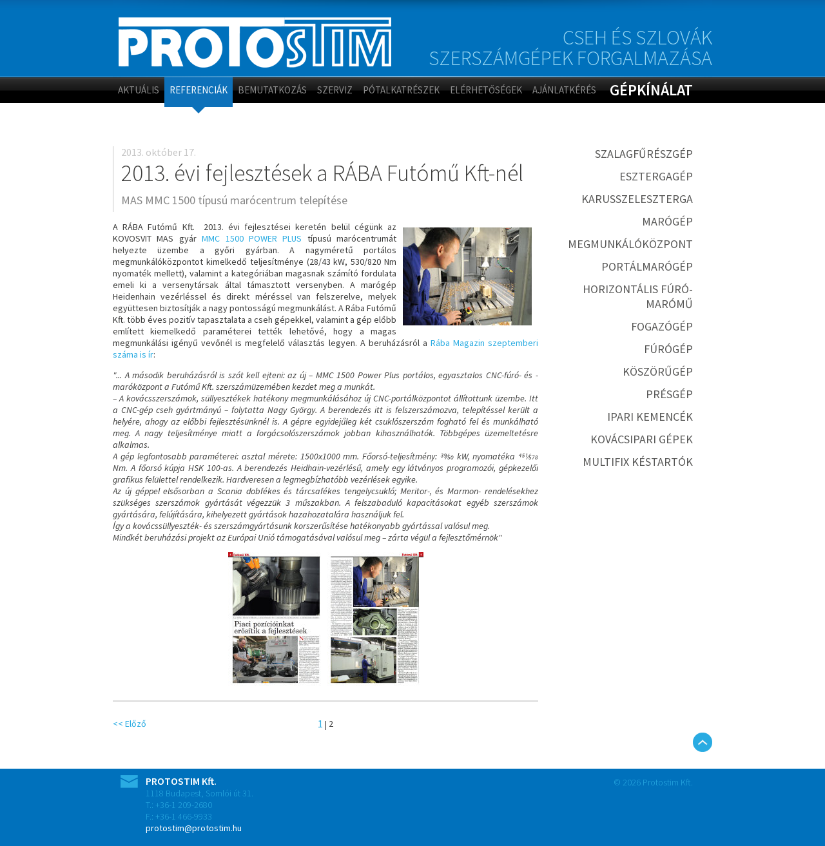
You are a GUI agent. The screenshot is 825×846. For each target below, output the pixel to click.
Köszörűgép (658, 371)
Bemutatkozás (272, 90)
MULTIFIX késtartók (638, 461)
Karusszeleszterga (637, 198)
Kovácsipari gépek (641, 439)
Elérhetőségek (486, 90)
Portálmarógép (647, 266)
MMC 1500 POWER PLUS (252, 238)
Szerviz (335, 90)
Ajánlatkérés (564, 90)
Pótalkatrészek (401, 90)
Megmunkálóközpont (630, 243)
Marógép (667, 221)
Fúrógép (668, 348)
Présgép (669, 394)
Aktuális (138, 90)
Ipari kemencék (650, 416)
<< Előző (129, 723)
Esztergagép (656, 176)
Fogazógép (662, 326)
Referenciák (199, 90)
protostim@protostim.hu (194, 828)
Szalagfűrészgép (644, 153)
